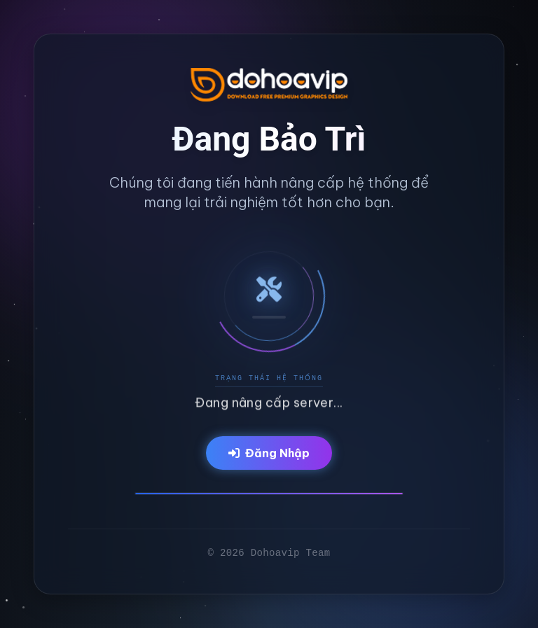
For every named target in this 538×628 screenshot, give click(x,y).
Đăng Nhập (269, 453)
